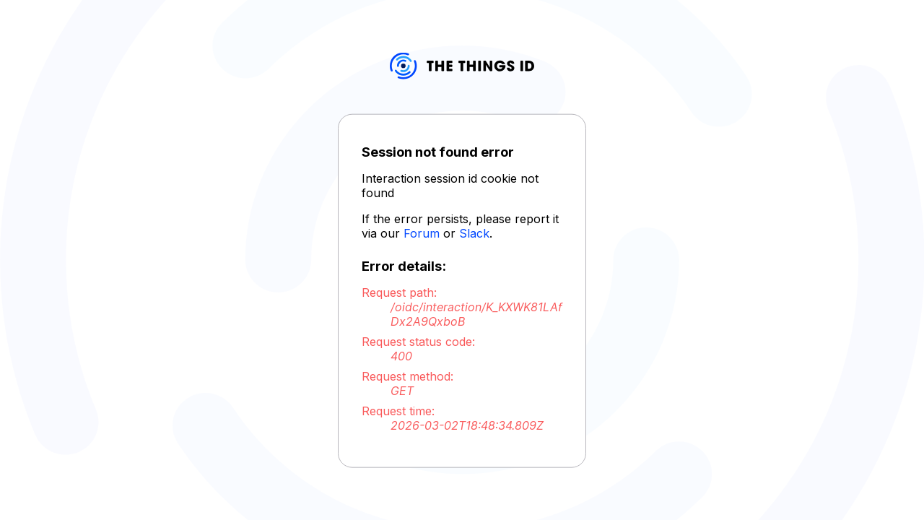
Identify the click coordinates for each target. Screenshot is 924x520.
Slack (474, 233)
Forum (422, 233)
